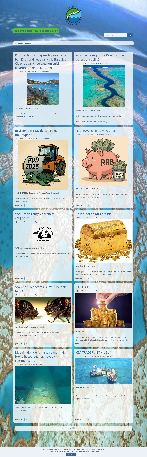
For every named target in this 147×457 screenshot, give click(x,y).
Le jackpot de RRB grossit (93, 214)
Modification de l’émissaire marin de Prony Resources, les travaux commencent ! (40, 356)
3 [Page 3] (70, 428)
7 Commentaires (41, 364)
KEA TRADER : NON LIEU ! (93, 352)
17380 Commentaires (42, 139)
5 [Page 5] (76, 428)
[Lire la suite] (32, 116)
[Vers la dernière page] (85, 428)
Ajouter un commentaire (42, 71)
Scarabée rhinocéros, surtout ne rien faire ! (40, 289)
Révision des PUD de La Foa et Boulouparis (36, 132)
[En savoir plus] (79, 454)
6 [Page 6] (79, 428)
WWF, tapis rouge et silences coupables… (35, 216)
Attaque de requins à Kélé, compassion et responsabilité (103, 57)
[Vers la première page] (62, 428)
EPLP (26, 205)
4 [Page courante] (73, 428)
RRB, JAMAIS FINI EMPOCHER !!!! (98, 130)
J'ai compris (71, 454)
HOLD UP (82, 287)
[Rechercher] (130, 35)
